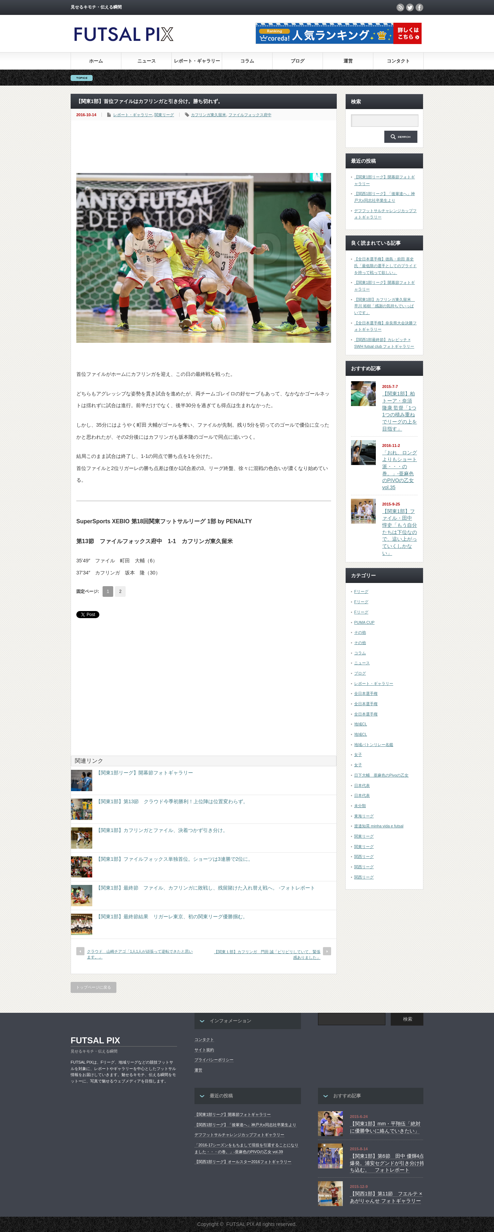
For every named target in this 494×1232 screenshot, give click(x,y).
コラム (247, 61)
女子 (358, 754)
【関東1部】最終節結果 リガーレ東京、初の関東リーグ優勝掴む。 (172, 916)
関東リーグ (164, 115)
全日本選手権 (366, 693)
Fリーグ (361, 591)
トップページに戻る (93, 987)
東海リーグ (364, 816)
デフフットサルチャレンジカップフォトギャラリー (239, 1135)
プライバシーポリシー (214, 1060)
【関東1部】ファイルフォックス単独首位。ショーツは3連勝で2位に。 (174, 859)
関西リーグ (364, 856)
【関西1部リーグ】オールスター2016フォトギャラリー (242, 1162)
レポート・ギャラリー (197, 61)
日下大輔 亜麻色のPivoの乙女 (381, 775)
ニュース (146, 61)
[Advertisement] (205, 147)
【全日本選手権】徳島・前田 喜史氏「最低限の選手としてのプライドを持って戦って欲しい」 (385, 265)
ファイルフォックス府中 (250, 115)
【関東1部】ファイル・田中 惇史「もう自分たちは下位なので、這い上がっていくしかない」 (399, 532)
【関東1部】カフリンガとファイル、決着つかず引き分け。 (162, 830)
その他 (360, 632)
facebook (419, 7)
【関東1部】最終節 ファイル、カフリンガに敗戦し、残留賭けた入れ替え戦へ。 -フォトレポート (205, 888)
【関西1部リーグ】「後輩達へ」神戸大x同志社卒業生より (245, 1125)
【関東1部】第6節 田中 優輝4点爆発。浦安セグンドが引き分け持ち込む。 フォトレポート (387, 1163)
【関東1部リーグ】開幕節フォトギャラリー (144, 773)
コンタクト (398, 61)
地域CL (360, 724)
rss (400, 7)
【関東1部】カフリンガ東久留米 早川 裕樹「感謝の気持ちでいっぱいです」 (384, 306)
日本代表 (362, 785)
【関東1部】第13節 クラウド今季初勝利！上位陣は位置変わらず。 (172, 801)
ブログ (297, 61)
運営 (348, 61)
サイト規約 (204, 1050)
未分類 (360, 806)
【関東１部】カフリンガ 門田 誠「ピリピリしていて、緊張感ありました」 (267, 954)
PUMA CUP (364, 622)
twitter (410, 7)
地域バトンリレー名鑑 (373, 744)
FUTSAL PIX (95, 1040)
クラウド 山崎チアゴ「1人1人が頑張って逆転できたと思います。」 (140, 954)
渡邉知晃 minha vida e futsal (379, 826)
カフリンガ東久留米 (208, 115)
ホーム (96, 61)
